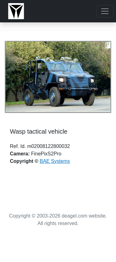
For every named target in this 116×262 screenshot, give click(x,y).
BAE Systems (55, 161)
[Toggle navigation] (105, 11)
